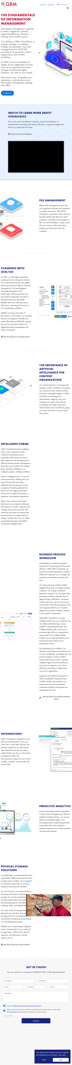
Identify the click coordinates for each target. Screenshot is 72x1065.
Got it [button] (61, 1060)
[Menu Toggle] (68, 8)
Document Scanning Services (36, 1046)
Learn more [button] (62, 1055)
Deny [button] (44, 1060)
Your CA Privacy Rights (16, 1063)
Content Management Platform (36, 1037)
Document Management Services (37, 1041)
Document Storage (61, 1041)
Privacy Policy (5, 1063)
